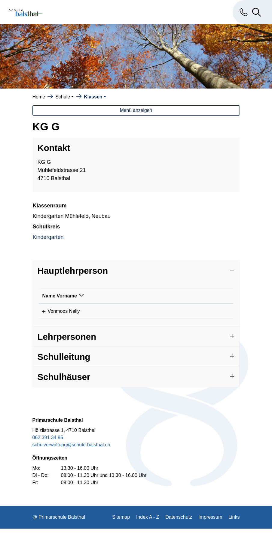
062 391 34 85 (47, 451)
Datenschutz (178, 531)
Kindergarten (48, 237)
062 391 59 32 (140, 318)
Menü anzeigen (136, 110)
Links (234, 531)
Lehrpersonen (67, 351)
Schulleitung (64, 371)
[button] (64, 96)
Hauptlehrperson (73, 271)
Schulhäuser (64, 391)
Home (38, 96)
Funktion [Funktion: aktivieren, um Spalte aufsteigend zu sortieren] (95, 303)
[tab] (136, 271)
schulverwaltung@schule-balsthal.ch (71, 459)
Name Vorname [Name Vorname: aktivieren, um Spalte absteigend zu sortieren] (52, 299)
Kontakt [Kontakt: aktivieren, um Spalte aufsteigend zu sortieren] (173, 303)
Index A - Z (147, 531)
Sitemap (121, 531)
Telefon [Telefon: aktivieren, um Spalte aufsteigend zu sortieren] (133, 303)
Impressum (210, 531)
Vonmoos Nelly (58, 318)
